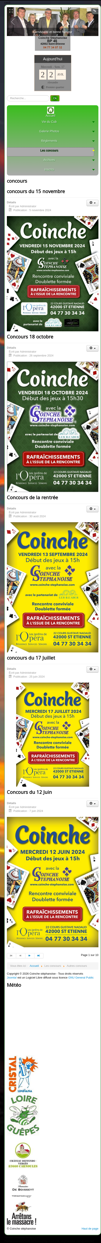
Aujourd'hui (52, 59)
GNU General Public (81, 977)
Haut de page (90, 1228)
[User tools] (92, 203)
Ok (55, 98)
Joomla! (12, 977)
